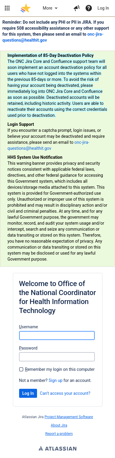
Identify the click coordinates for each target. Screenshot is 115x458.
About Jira (59, 425)
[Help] (88, 8)
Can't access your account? (65, 393)
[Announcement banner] (57, 142)
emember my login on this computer (60, 369)
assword (28, 348)
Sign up (55, 380)
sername (28, 326)
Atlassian (57, 449)
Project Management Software (69, 417)
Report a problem (59, 434)
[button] (7, 8)
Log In (103, 8)
